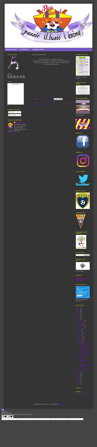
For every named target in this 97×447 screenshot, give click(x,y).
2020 (79, 310)
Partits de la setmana (84, 350)
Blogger (61, 404)
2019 (79, 312)
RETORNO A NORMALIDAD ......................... (83, 361)
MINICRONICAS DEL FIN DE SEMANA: (84, 348)
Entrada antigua (66, 104)
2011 (79, 381)
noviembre (81, 322)
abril (80, 335)
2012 (79, 379)
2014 (79, 375)
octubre (81, 324)
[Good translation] (4, 416)
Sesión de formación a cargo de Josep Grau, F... (84, 354)
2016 (79, 318)
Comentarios (12, 115)
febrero (81, 339)
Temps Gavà (15, 84)
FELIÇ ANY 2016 (83, 369)
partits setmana (82, 357)
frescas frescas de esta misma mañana (83, 366)
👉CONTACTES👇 (38, 49)
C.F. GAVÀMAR (20, 122)
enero (80, 342)
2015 (79, 372)
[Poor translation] (10, 416)
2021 (79, 307)
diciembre (81, 320)
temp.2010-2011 (81, 394)
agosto (80, 329)
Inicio (52, 104)
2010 (79, 383)
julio (80, 331)
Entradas (11, 112)
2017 (79, 316)
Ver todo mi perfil (11, 133)
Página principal (11, 49)
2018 (79, 314)
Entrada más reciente (38, 104)
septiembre (82, 326)
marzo (80, 337)
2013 (79, 377)
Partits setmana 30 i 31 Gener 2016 (83, 344)
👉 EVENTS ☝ (24, 49)
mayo (80, 333)
